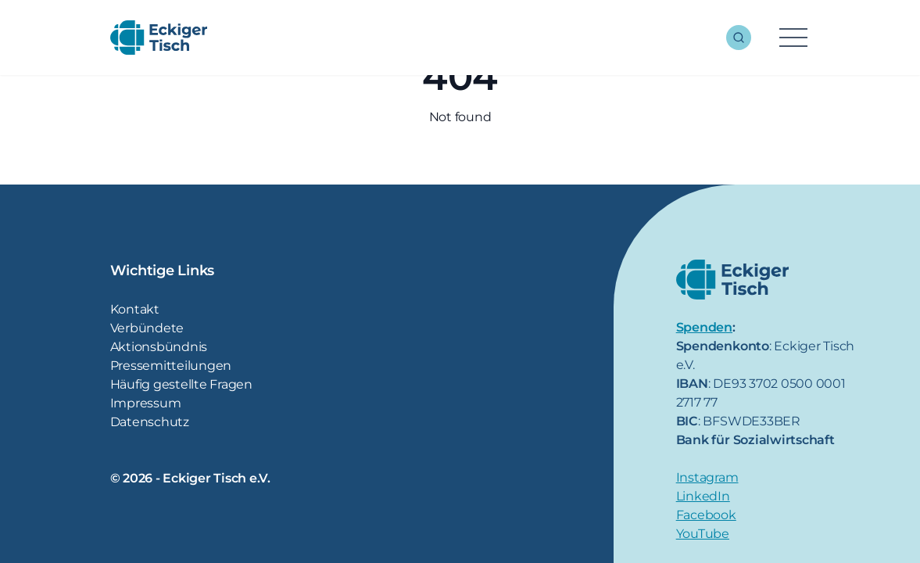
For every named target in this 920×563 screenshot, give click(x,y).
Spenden (704, 327)
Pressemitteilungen (171, 365)
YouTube (702, 533)
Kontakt (134, 309)
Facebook (706, 514)
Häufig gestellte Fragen (181, 384)
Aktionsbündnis (159, 346)
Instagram (707, 477)
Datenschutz (149, 421)
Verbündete (147, 328)
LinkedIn (703, 496)
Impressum (145, 403)
